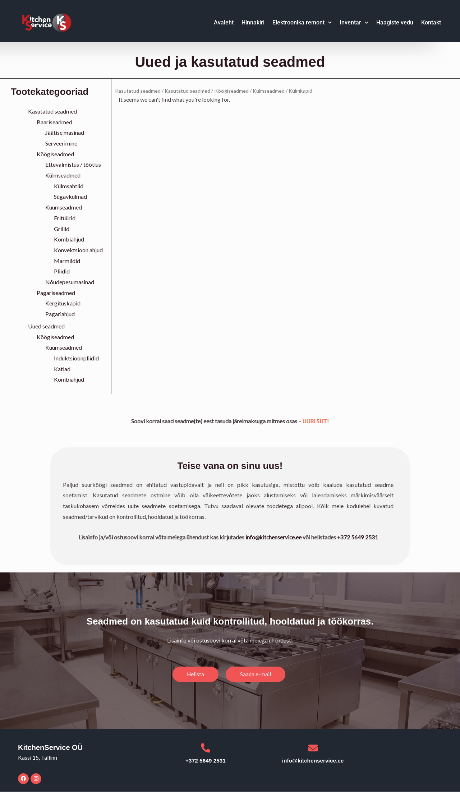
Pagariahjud (60, 313)
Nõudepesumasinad (69, 281)
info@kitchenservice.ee (273, 537)
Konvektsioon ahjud (78, 250)
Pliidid (62, 271)
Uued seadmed (46, 326)
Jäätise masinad (64, 132)
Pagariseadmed (56, 292)
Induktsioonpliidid (76, 358)
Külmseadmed (62, 175)
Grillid (61, 228)
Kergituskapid (62, 303)
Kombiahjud (69, 239)
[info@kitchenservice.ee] (314, 748)
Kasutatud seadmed (52, 111)
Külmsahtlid (68, 186)
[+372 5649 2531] (205, 748)
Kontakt (431, 22)
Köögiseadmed (55, 154)
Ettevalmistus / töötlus (73, 164)
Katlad (62, 368)
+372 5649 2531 (358, 537)
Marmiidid (67, 260)
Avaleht (224, 22)
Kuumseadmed (63, 207)
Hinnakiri (253, 22)
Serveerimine (61, 143)
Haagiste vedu (394, 22)
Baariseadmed (54, 122)
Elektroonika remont (302, 22)
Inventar (354, 22)
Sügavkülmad (70, 196)
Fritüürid (64, 218)
